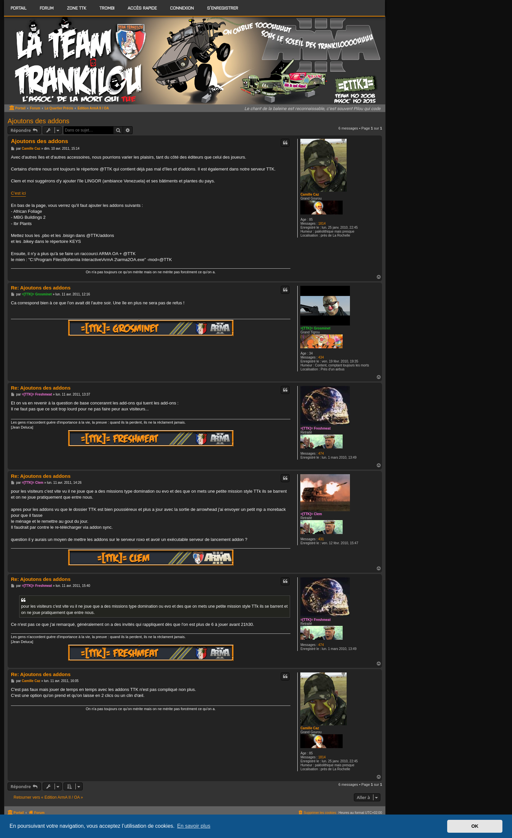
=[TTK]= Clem (311, 514)
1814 (321, 223)
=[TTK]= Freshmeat (315, 428)
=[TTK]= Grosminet (315, 328)
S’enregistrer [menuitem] (222, 8)
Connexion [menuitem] (182, 8)
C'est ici (18, 193)
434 (321, 357)
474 (321, 453)
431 (321, 539)
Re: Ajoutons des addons (40, 287)
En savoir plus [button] (193, 826)
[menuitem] (46, 8)
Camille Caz (309, 194)
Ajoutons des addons (38, 121)
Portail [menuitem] (18, 8)
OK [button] (475, 826)
